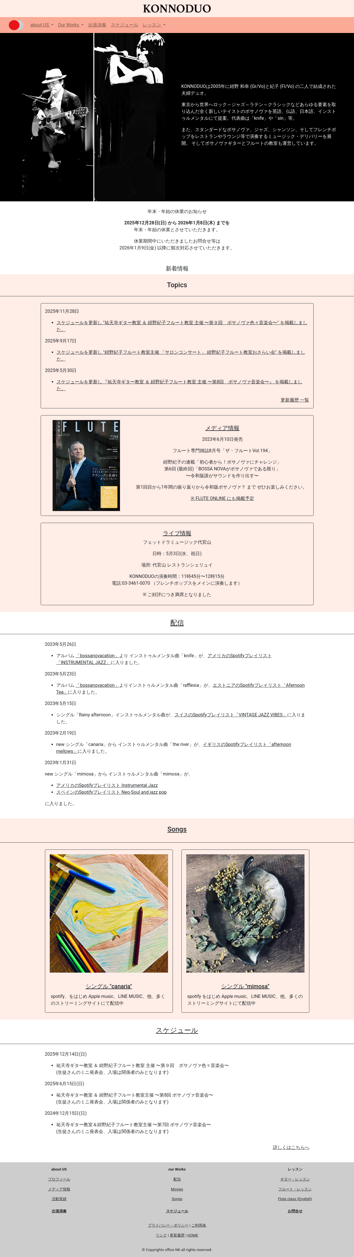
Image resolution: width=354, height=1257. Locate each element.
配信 (177, 623)
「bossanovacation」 (97, 655)
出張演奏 (97, 25)
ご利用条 (198, 1225)
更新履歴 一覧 (295, 400)
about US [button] (40, 25)
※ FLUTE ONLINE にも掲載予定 (222, 498)
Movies (177, 1189)
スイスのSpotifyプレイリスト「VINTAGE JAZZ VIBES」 (231, 715)
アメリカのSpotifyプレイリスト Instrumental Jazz (107, 785)
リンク (161, 1235)
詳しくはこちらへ (291, 1147)
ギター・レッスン (295, 1179)
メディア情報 (222, 428)
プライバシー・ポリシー (168, 1225)
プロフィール (59, 1179)
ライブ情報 (177, 533)
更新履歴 (177, 1235)
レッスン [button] (152, 25)
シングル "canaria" (109, 986)
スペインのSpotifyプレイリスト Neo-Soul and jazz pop (111, 792)
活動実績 (59, 1199)
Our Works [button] (69, 25)
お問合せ (295, 1211)
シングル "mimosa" (245, 986)
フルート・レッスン (295, 1189)
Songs (177, 829)
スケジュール (124, 25)
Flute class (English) (295, 1199)
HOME (192, 1235)
